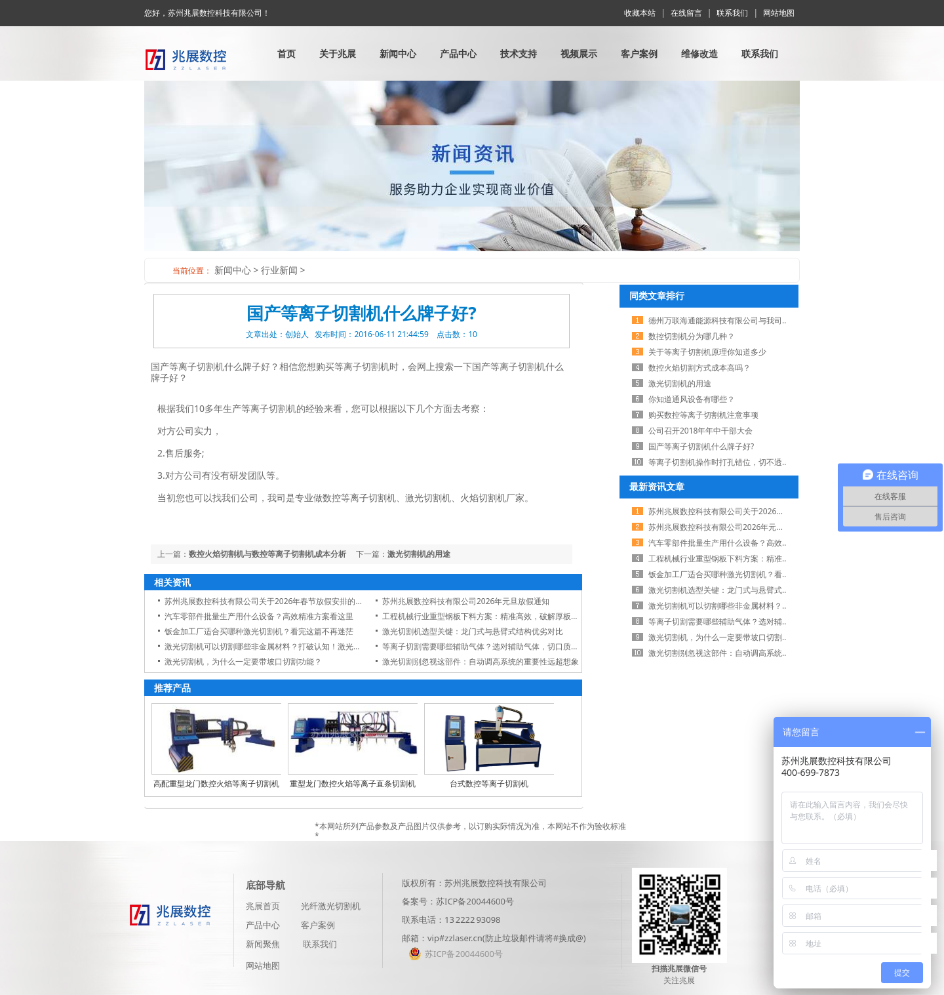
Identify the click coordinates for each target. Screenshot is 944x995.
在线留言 (686, 12)
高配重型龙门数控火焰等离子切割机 (216, 783)
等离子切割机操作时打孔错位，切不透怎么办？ (731, 462)
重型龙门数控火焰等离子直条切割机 (353, 783)
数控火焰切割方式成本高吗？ (699, 367)
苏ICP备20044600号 (475, 901)
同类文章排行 (656, 295)
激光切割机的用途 (418, 553)
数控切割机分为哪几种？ (691, 336)
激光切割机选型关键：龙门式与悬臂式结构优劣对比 (472, 631)
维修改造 (699, 53)
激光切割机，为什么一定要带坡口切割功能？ (243, 661)
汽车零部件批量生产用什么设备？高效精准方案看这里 (259, 616)
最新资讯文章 (656, 486)
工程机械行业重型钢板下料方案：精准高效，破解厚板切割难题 (492, 616)
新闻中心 (398, 53)
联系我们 (732, 12)
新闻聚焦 (263, 944)
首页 (286, 53)
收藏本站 (640, 12)
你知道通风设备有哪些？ (691, 399)
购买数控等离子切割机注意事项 (703, 414)
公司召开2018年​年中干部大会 (700, 430)
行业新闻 (279, 270)
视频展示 (578, 53)
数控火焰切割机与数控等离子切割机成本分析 (267, 553)
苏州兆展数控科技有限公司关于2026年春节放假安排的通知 (268, 601)
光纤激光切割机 (331, 906)
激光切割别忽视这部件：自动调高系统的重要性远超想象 (480, 661)
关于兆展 (337, 53)
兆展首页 (263, 906)
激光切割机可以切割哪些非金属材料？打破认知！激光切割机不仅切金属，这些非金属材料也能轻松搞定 (345, 646)
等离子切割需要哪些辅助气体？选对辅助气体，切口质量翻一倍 (492, 646)
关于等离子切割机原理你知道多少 (707, 351)
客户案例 (639, 53)
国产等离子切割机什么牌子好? (701, 446)
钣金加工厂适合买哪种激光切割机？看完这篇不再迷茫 (259, 631)
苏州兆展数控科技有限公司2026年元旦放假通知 (465, 601)
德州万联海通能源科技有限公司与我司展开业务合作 (738, 320)
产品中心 (458, 53)
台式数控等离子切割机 (489, 783)
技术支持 (518, 53)
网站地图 (779, 12)
